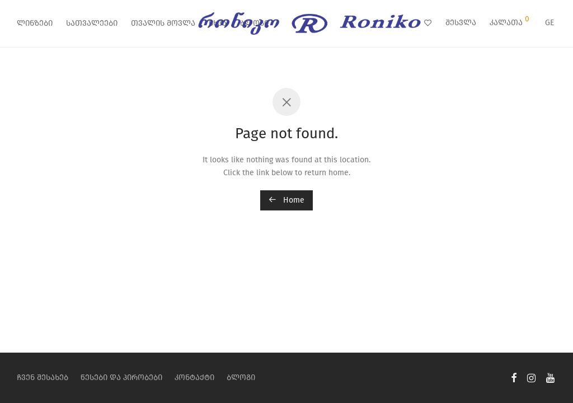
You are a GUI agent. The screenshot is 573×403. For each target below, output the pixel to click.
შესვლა (460, 22)
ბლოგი (241, 377)
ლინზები (35, 23)
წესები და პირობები (121, 377)
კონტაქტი (194, 377)
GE (549, 22)
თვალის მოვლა (163, 23)
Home (286, 200)
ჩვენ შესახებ (42, 377)
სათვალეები (92, 23)
